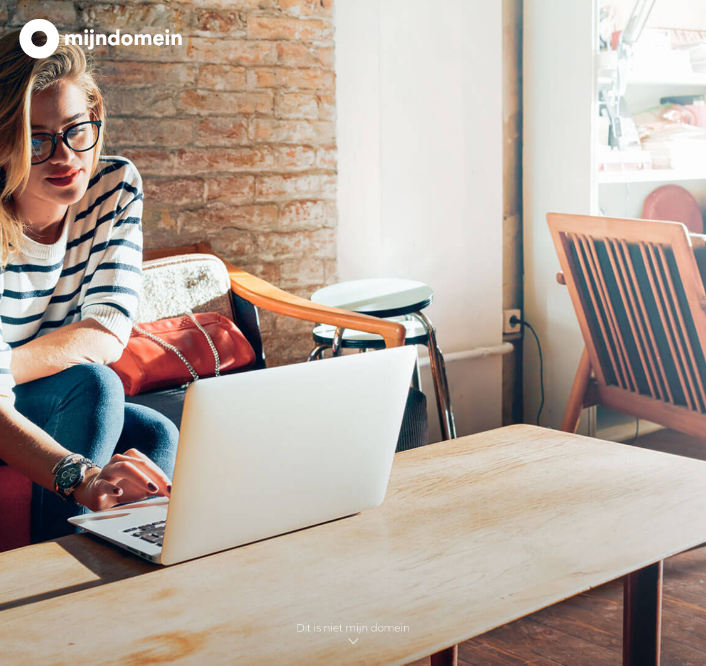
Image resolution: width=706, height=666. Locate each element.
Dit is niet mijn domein (353, 635)
